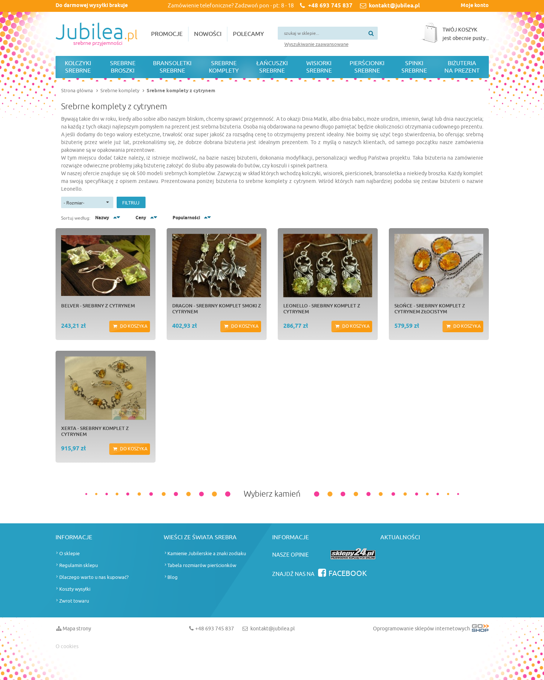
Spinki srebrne (414, 67)
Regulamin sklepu (78, 565)
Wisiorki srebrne (319, 67)
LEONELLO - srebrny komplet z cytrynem (321, 308)
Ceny (141, 218)
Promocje (167, 34)
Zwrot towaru (74, 601)
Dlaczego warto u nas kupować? (94, 577)
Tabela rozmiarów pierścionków (201, 565)
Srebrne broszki (123, 67)
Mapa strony (77, 629)
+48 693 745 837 (330, 6)
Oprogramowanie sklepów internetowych (431, 630)
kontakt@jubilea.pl (394, 6)
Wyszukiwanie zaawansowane (316, 44)
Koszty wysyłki (74, 589)
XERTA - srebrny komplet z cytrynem (95, 431)
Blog (172, 577)
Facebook (347, 573)
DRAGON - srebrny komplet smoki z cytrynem (216, 308)
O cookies (67, 646)
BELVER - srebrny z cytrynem (98, 306)
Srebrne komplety (224, 67)
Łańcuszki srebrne (272, 67)
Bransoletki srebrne (172, 67)
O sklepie (69, 553)
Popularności (186, 218)
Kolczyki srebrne (78, 67)
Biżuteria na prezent (462, 67)
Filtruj (131, 203)
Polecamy (248, 34)
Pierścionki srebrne (367, 67)
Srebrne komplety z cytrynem (181, 90)
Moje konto (475, 5)
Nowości (207, 34)
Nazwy (102, 218)
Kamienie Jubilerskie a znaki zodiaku (206, 553)
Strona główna (77, 90)
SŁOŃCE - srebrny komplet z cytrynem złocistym (429, 308)
